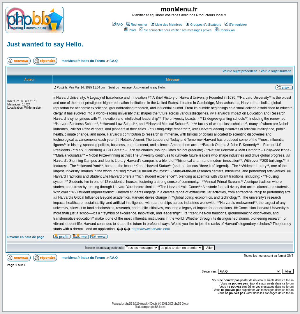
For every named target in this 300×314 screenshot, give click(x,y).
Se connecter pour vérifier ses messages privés (175, 30)
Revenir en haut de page (25, 237)
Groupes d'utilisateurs (203, 24)
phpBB (128, 303)
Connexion (225, 30)
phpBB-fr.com (158, 306)
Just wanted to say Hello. (45, 44)
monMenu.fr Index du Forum (83, 61)
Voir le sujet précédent (240, 71)
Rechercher (136, 24)
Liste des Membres (166, 24)
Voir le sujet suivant (276, 71)
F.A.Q (114, 61)
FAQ (117, 24)
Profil (130, 30)
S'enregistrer (236, 24)
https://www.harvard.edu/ (151, 229)
